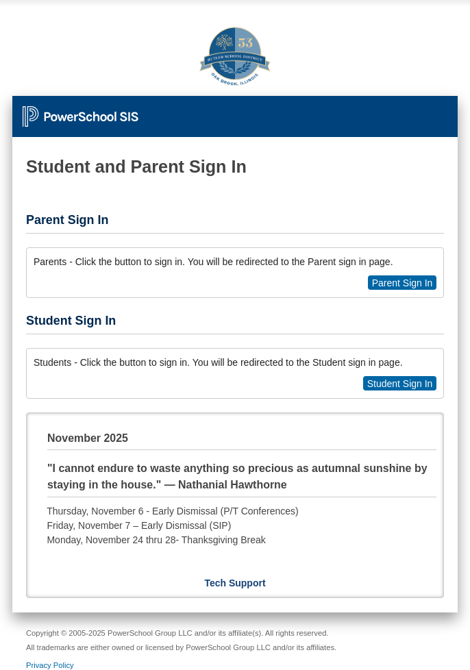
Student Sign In (400, 383)
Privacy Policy (50, 665)
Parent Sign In (402, 282)
